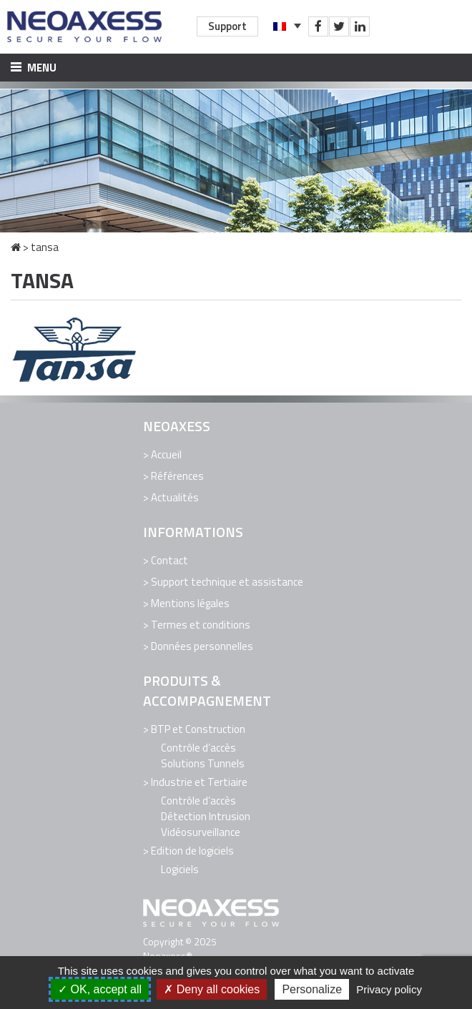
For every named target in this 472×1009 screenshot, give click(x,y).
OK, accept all (100, 989)
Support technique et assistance (227, 582)
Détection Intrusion (205, 816)
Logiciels (180, 869)
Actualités (175, 497)
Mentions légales (190, 603)
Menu (33, 67)
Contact (169, 560)
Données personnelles (202, 646)
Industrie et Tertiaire (199, 782)
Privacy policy (389, 989)
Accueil (166, 454)
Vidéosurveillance (200, 832)
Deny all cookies (212, 989)
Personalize (312, 989)
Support (227, 26)
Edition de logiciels (192, 850)
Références (177, 476)
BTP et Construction (198, 729)
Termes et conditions (200, 624)
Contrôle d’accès (198, 747)
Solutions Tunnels (203, 763)
